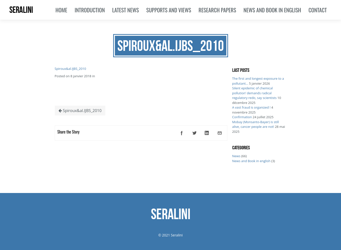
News (236, 156)
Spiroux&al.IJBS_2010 (70, 68)
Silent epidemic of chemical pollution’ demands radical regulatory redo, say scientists (254, 93)
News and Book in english (251, 161)
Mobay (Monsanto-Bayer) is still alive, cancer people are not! (255, 124)
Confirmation (242, 117)
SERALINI (21, 10)
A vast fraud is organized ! (251, 107)
